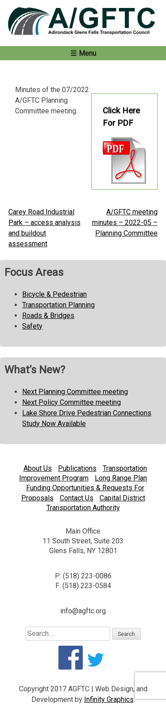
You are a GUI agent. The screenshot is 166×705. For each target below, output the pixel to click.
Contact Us (76, 498)
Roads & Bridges (48, 315)
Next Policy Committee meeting (71, 402)
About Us (37, 468)
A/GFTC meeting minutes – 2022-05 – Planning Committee (125, 222)
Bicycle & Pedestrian (54, 294)
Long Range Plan (121, 478)
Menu (87, 53)
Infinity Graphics (109, 699)
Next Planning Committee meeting (75, 391)
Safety (32, 326)
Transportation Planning (58, 305)
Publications (77, 468)
